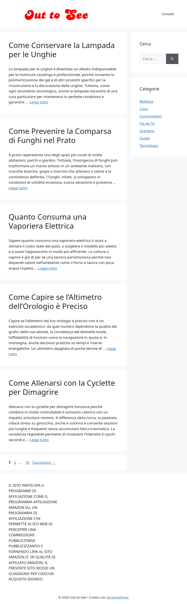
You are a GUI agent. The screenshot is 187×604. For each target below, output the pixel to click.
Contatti (168, 14)
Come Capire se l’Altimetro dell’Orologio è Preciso (55, 301)
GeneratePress (117, 597)
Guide (144, 138)
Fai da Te (146, 123)
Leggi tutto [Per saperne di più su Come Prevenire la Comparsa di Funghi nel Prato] (18, 187)
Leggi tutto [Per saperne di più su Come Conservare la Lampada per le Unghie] (38, 102)
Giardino (146, 130)
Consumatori (150, 116)
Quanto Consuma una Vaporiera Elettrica (48, 221)
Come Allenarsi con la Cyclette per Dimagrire (62, 387)
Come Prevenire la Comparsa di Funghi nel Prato (60, 135)
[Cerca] (172, 59)
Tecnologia (148, 145)
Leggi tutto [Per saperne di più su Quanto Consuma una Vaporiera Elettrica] (47, 268)
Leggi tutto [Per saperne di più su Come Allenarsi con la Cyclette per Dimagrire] (39, 439)
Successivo (43, 462)
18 (27, 462)
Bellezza (146, 101)
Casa (143, 108)
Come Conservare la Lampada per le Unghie (62, 49)
